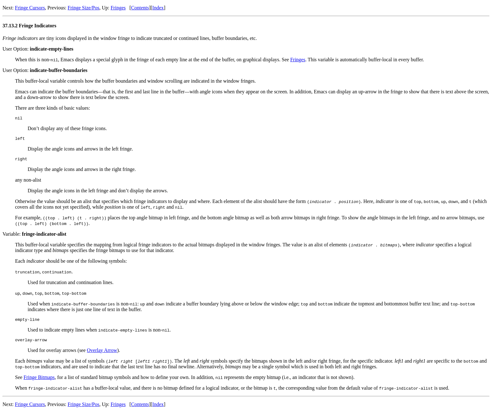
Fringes (118, 7)
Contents (140, 7)
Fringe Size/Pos (83, 7)
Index (157, 7)
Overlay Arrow (102, 355)
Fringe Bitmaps (39, 382)
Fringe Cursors (30, 7)
